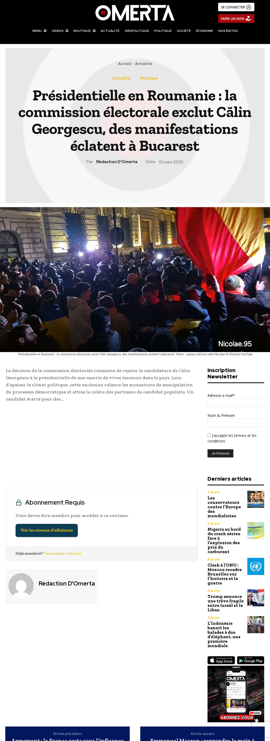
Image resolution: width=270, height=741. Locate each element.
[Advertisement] (101, 446)
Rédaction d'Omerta (116, 161)
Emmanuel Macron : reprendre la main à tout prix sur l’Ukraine (202, 700)
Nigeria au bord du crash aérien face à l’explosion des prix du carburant (226, 523)
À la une (213, 492)
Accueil (124, 63)
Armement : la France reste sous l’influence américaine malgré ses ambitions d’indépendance (67, 703)
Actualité (143, 63)
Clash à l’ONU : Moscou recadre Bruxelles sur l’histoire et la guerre (222, 548)
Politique (149, 78)
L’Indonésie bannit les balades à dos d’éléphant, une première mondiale (225, 597)
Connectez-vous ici (62, 553)
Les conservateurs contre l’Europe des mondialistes (225, 501)
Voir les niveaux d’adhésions (47, 530)
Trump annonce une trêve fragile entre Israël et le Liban (223, 573)
